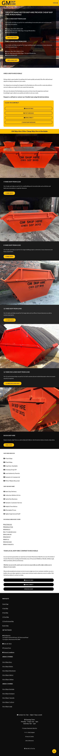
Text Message (28, 113)
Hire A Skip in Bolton (7, 666)
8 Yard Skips (9, 256)
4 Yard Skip (5, 608)
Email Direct (28, 117)
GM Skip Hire (7, 635)
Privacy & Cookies (29, 736)
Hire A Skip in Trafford (8, 702)
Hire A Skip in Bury (7, 662)
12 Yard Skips (10, 320)
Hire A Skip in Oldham (8, 679)
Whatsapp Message (28, 122)
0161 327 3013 (28, 108)
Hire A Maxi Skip (12, 60)
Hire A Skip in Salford (7, 675)
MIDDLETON (9, 527)
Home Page (5, 604)
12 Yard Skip (5, 617)
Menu (54, 3)
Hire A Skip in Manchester (9, 671)
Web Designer (31, 732)
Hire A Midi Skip (12, 37)
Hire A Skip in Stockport (8, 693)
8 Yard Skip (5, 613)
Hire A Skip (9, 445)
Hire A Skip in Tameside (8, 698)
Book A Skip (28, 589)
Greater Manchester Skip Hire (12, 3)
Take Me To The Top (29, 748)
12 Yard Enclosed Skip (12, 383)
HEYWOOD (8, 524)
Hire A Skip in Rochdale (8, 689)
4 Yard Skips (9, 193)
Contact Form (7, 648)
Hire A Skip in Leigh (7, 706)
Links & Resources (29, 740)
